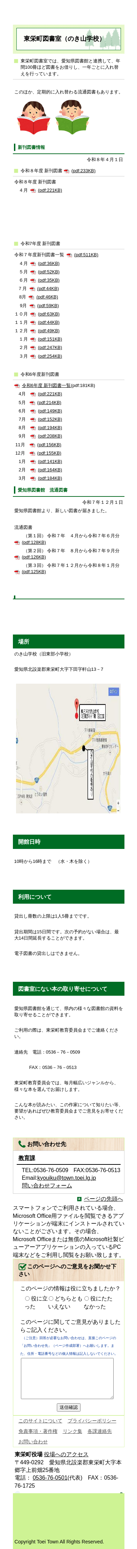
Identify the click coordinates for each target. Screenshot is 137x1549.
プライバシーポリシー (92, 1420)
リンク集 (72, 1431)
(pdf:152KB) (50, 419)
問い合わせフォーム (47, 1186)
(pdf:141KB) (50, 461)
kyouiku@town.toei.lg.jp (66, 1178)
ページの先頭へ (103, 1199)
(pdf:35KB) (49, 280)
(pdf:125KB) (34, 571)
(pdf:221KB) (50, 190)
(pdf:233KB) (83, 170)
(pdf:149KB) (50, 410)
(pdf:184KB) (50, 478)
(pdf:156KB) (49, 444)
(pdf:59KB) (48, 305)
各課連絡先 (99, 1431)
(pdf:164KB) (50, 469)
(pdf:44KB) (48, 288)
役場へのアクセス (66, 1454)
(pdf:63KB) (49, 314)
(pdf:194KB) (50, 427)
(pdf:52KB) (49, 271)
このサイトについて (40, 1420)
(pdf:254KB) (50, 356)
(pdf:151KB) (50, 339)
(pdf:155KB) (49, 453)
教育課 (26, 1158)
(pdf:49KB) (49, 330)
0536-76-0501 (50, 1478)
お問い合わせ (33, 1441)
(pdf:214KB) (49, 402)
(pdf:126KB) (34, 557)
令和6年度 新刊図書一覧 (46, 385)
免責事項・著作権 (38, 1431)
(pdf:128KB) (34, 542)
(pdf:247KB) (50, 347)
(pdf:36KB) (49, 263)
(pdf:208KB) (50, 436)
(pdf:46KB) (47, 296)
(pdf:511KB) (86, 254)
